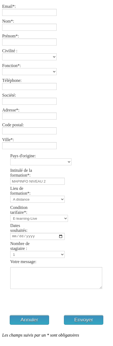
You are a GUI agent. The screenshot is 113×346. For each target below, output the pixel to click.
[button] (29, 324)
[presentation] (43, 306)
